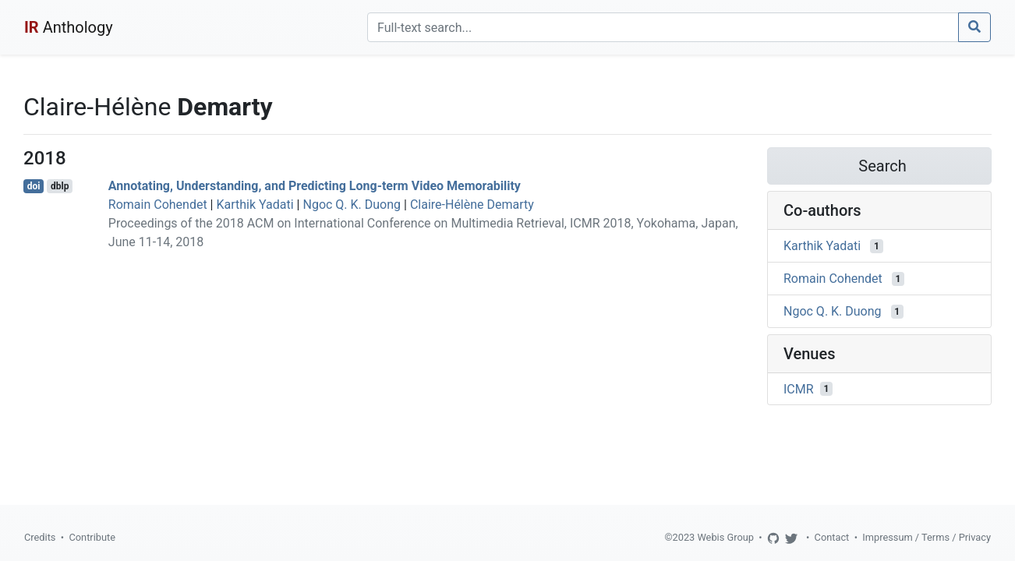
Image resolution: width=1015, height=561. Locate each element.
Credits (39, 537)
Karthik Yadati (254, 204)
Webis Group (725, 537)
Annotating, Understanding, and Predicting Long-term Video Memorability (314, 185)
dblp (60, 186)
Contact (832, 537)
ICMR (798, 388)
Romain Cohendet (157, 204)
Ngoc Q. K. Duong (351, 204)
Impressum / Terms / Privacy (926, 537)
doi (34, 186)
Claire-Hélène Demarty (472, 204)
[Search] (663, 27)
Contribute (92, 537)
